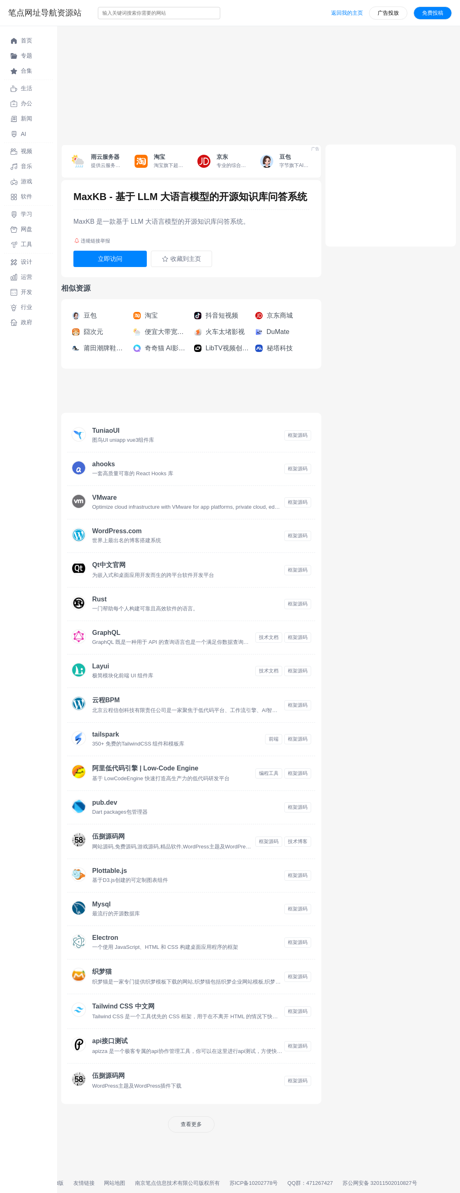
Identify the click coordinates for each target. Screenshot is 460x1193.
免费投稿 (432, 13)
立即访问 (110, 258)
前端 (274, 739)
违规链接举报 (92, 241)
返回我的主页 (347, 13)
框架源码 (297, 435)
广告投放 (388, 13)
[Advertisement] (258, 83)
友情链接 (84, 1183)
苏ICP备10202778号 (254, 1183)
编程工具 (269, 773)
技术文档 (269, 637)
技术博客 (297, 841)
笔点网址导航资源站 (45, 12)
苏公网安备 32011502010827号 (380, 1183)
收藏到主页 (181, 259)
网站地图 (114, 1183)
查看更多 (191, 1124)
